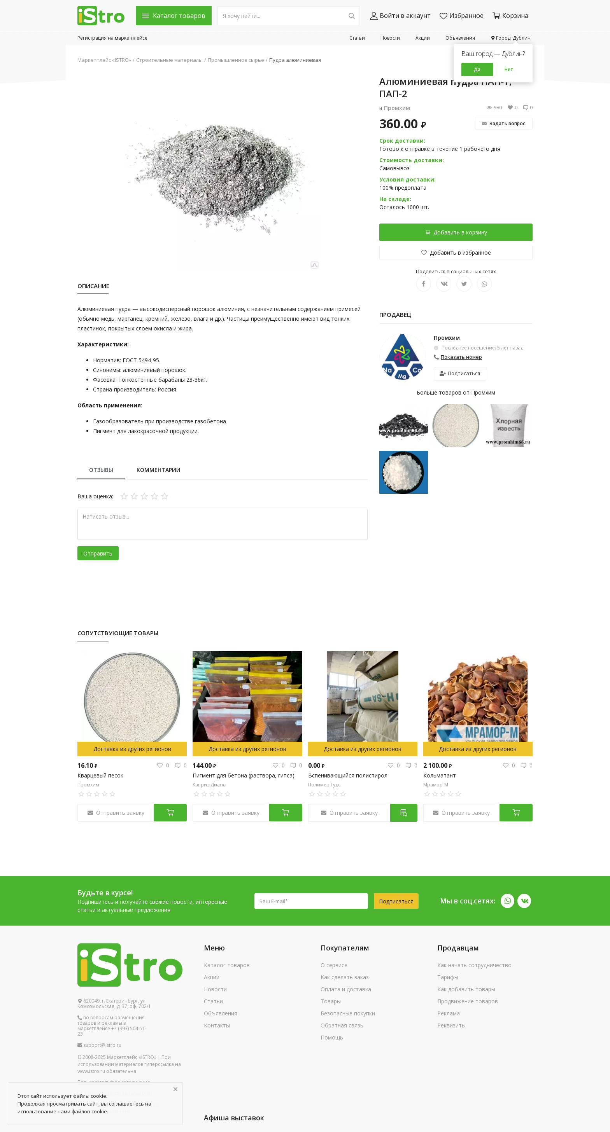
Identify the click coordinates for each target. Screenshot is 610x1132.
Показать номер (461, 356)
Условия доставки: (407, 179)
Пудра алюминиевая (295, 59)
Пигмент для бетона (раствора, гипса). (244, 775)
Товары (331, 1001)
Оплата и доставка (346, 989)
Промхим (397, 108)
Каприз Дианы (209, 784)
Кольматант (439, 775)
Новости (390, 38)
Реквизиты (451, 1025)
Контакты (217, 1025)
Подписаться (460, 373)
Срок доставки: (402, 140)
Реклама (448, 1013)
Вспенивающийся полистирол (347, 775)
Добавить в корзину (456, 232)
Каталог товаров (227, 965)
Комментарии (159, 469)
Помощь (332, 1037)
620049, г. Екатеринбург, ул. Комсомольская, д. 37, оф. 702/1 (114, 1003)
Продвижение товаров (467, 1001)
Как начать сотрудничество (474, 965)
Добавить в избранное (456, 252)
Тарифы (447, 977)
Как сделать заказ (345, 977)
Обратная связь (342, 1025)
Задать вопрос (503, 123)
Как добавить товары (466, 989)
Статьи (357, 38)
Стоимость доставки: (411, 160)
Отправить (97, 553)
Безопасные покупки (348, 1013)
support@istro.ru (99, 1045)
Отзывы (101, 469)
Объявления (460, 38)
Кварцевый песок (100, 775)
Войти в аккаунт (400, 15)
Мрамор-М (435, 784)
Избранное (462, 15)
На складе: (395, 199)
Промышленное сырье (236, 59)
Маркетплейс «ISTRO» (104, 59)
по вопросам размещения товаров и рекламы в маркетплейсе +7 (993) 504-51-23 (112, 1026)
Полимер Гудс (324, 784)
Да (477, 69)
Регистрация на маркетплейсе (112, 38)
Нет (509, 69)
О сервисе (334, 965)
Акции (422, 38)
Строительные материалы (169, 59)
